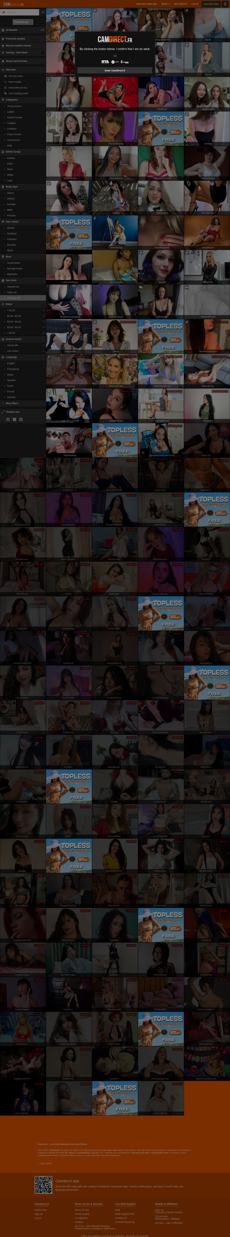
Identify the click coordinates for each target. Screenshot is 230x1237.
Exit (115, 56)
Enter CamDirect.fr (115, 70)
